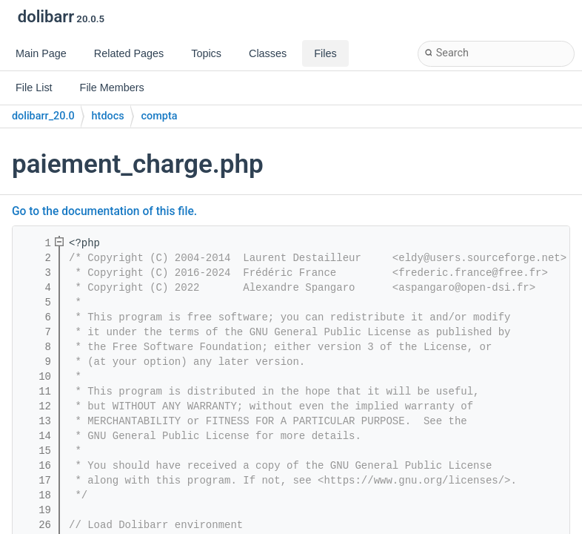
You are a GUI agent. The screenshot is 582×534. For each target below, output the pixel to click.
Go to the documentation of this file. (104, 211)
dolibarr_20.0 (43, 116)
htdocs (108, 116)
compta (159, 116)
